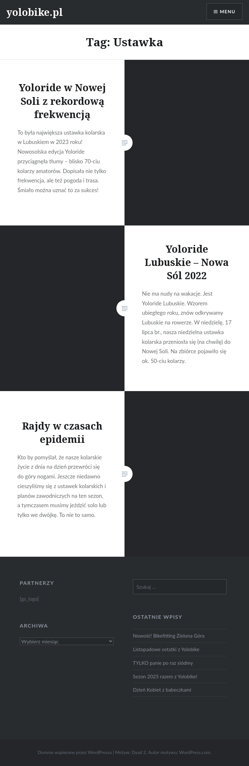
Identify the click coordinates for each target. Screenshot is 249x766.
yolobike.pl (34, 12)
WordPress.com (194, 752)
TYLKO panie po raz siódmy (163, 663)
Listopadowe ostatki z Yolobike (166, 649)
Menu (227, 11)
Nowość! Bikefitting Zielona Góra (169, 636)
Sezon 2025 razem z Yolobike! (165, 676)
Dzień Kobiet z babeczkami (162, 690)
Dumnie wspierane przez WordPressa (75, 752)
